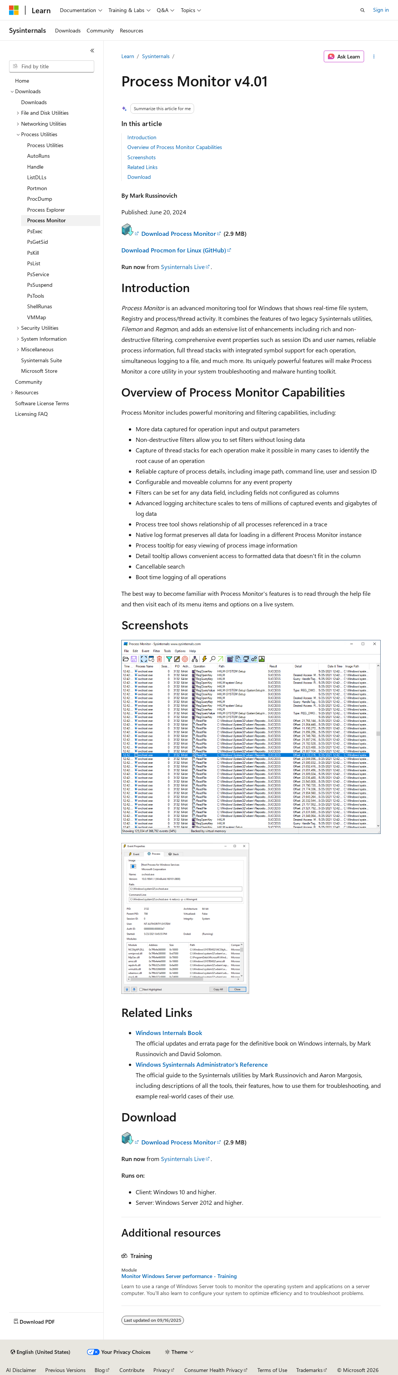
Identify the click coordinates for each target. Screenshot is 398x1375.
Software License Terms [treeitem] (42, 403)
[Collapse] (92, 50)
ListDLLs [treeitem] (36, 177)
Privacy (161, 1369)
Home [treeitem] (22, 80)
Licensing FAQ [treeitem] (31, 413)
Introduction (141, 137)
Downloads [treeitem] (34, 102)
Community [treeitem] (28, 381)
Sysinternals (156, 56)
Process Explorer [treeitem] (46, 209)
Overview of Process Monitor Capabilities (174, 147)
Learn (127, 56)
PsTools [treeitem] (35, 295)
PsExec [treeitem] (35, 231)
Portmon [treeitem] (37, 188)
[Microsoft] (14, 10)
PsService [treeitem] (38, 274)
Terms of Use (272, 1369)
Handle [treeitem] (35, 166)
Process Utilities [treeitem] (45, 145)
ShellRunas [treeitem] (39, 306)
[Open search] (362, 10)
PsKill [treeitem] (33, 252)
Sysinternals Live (183, 267)
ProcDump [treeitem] (39, 198)
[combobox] (51, 66)
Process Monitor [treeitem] (46, 220)
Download (139, 176)
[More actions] (373, 57)
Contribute (131, 1369)
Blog (100, 1369)
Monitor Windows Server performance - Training (179, 1276)
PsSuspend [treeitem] (39, 284)
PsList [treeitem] (33, 263)
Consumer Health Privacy (213, 1369)
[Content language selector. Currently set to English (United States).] (40, 1352)
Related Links (142, 167)
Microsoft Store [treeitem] (39, 370)
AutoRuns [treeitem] (38, 155)
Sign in (381, 9)
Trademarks (309, 1369)
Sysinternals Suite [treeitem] (41, 360)
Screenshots (141, 157)
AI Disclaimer (21, 1369)
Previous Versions (65, 1369)
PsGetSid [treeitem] (37, 241)
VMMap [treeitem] (36, 317)
